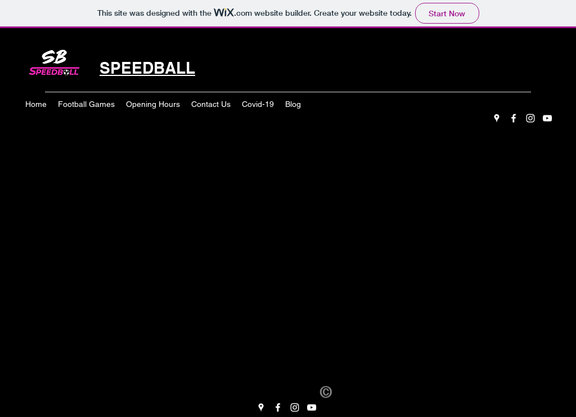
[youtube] (547, 118)
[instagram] (530, 118)
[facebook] (513, 118)
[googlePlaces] (496, 118)
